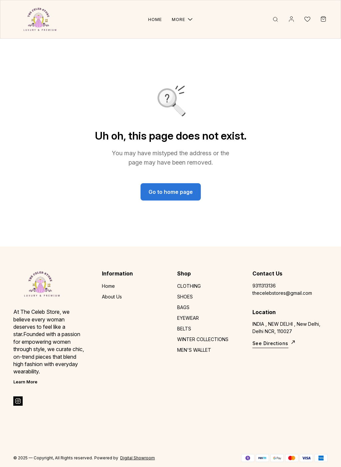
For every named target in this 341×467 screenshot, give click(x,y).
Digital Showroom (137, 457)
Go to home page (171, 192)
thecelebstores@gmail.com (282, 293)
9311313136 (264, 285)
